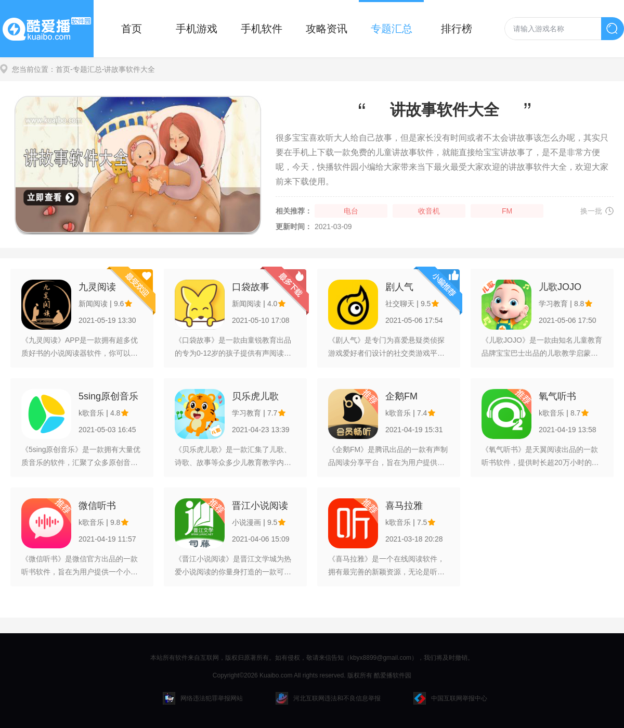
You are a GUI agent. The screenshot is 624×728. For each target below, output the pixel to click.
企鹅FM (401, 396)
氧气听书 (557, 396)
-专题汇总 (86, 69)
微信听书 (97, 505)
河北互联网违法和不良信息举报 (328, 698)
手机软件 (261, 28)
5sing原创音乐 (108, 396)
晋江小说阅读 (260, 505)
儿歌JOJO (560, 287)
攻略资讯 (326, 28)
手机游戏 (196, 28)
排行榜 (456, 28)
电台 (351, 211)
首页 (131, 28)
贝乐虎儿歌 (255, 396)
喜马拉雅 (404, 505)
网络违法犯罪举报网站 (203, 698)
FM (507, 211)
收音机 (429, 211)
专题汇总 (391, 28)
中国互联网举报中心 (450, 698)
